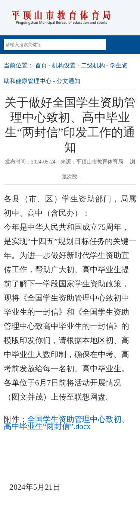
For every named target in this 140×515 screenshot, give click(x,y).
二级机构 (93, 65)
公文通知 (68, 81)
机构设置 (64, 65)
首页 (41, 65)
